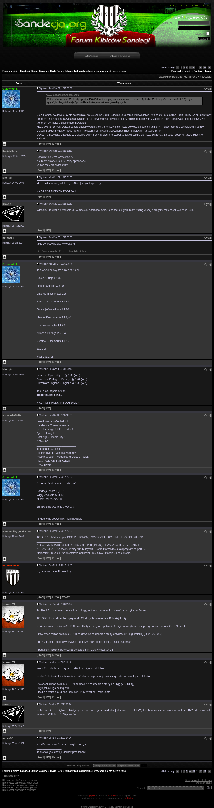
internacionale (11, 565)
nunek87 (7, 738)
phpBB (92, 795)
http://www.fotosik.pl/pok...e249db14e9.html (62, 251)
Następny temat (203, 71)
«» (190, 67)
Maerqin (7, 177)
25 (205, 67)
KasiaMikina (9, 151)
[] (208, 88)
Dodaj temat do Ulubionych (198, 780)
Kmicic (6, 204)
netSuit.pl (128, 798)
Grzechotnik (9, 88)
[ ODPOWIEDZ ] (11, 776)
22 (194, 67)
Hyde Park (56, 71)
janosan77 (8, 604)
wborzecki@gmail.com (16, 531)
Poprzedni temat (180, 71)
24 (201, 67)
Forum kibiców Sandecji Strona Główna (25, 71)
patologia (8, 237)
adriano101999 (11, 415)
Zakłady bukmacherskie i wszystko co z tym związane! (96, 71)
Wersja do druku (204, 783)
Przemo (112, 795)
